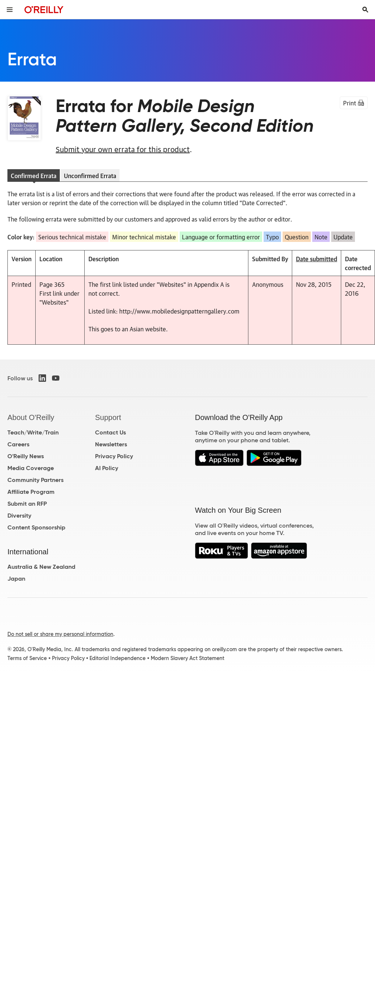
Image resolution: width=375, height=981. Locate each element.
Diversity (19, 515)
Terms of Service (27, 658)
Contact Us (110, 432)
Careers (18, 444)
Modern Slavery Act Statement (187, 658)
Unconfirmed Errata (90, 175)
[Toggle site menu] (10, 10)
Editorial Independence (117, 658)
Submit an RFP (27, 504)
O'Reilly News (25, 456)
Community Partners (35, 480)
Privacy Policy (114, 456)
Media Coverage (30, 468)
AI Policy (106, 468)
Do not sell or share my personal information (60, 634)
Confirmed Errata (33, 175)
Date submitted (316, 259)
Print (353, 103)
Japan (16, 579)
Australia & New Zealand (41, 567)
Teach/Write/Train (33, 432)
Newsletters (111, 444)
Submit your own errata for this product (123, 149)
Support (108, 417)
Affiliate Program (31, 492)
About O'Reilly (30, 417)
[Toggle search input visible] (365, 10)
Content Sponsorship (36, 527)
